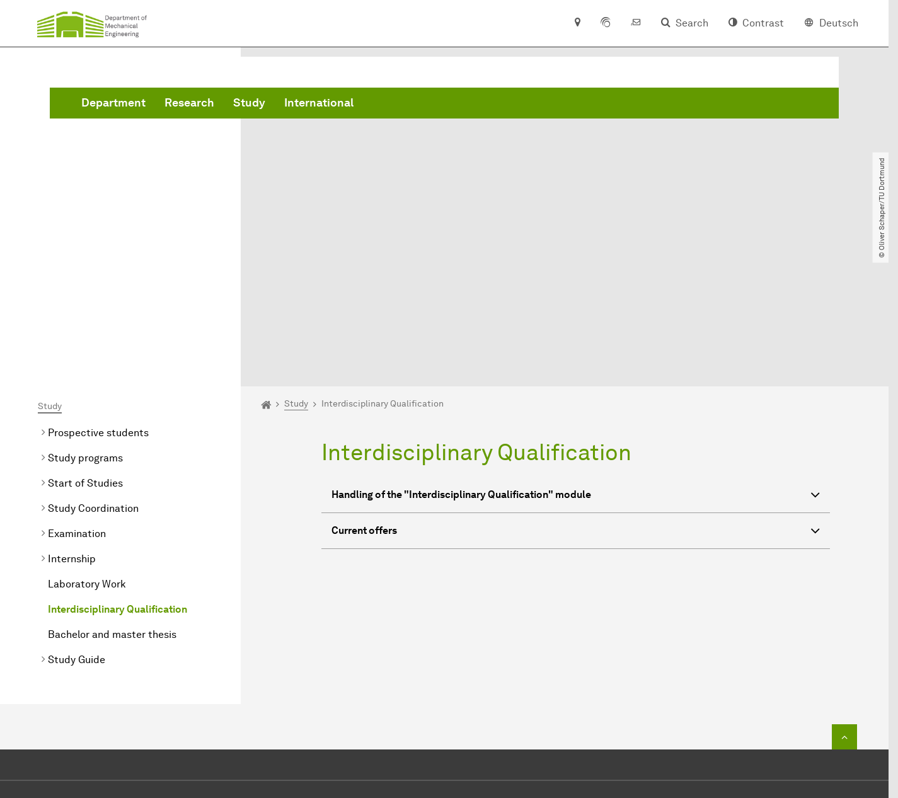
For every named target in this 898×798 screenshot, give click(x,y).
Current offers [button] (575, 390)
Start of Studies (85, 341)
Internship (72, 417)
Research (381, 103)
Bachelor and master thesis (112, 493)
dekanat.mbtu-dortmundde (473, 701)
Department (305, 103)
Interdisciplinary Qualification (117, 467)
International (510, 103)
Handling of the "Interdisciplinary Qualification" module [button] (575, 354)
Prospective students (98, 291)
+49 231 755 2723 (444, 682)
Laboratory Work (87, 442)
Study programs (85, 316)
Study (441, 103)
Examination (77, 392)
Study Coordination (93, 367)
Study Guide (76, 518)
